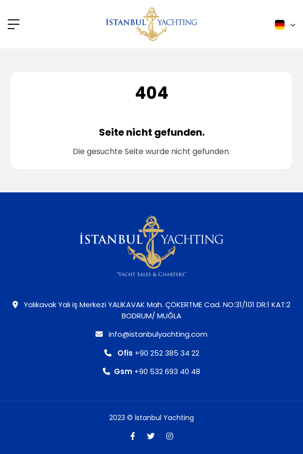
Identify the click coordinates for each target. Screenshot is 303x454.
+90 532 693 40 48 (151, 371)
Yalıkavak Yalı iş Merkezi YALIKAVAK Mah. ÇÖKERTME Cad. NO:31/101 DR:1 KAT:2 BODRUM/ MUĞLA (151, 310)
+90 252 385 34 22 (151, 353)
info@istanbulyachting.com (151, 334)
